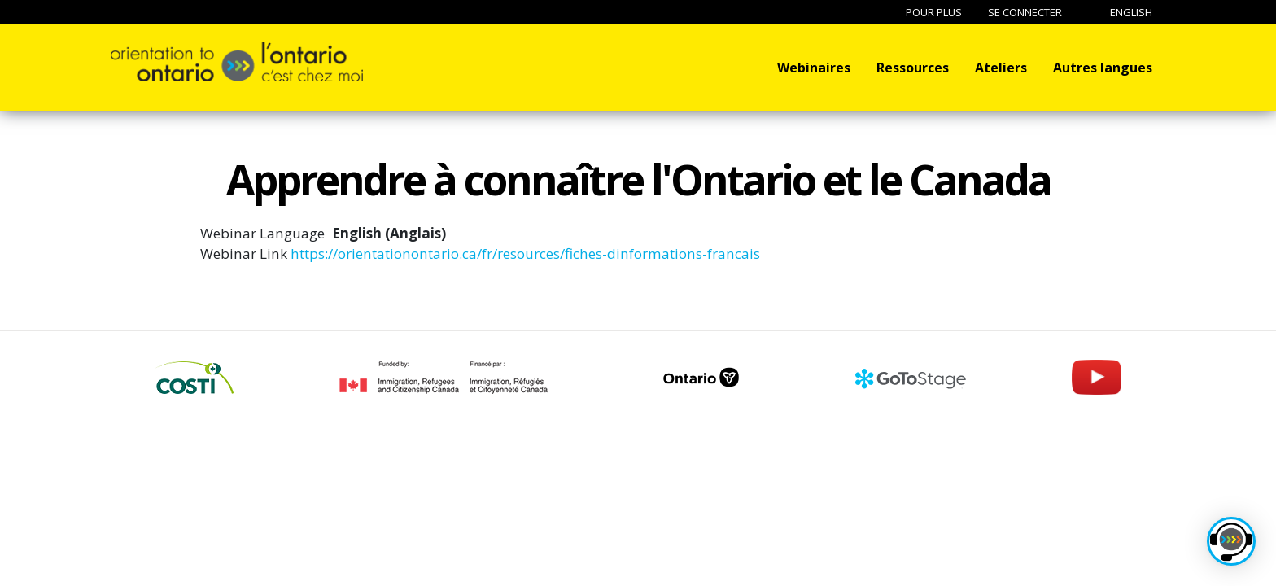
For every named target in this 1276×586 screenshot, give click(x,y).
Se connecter (1025, 12)
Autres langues (1102, 68)
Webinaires (813, 68)
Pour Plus (934, 12)
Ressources (912, 68)
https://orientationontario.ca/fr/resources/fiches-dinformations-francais (525, 253)
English (1131, 12)
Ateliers (1001, 68)
